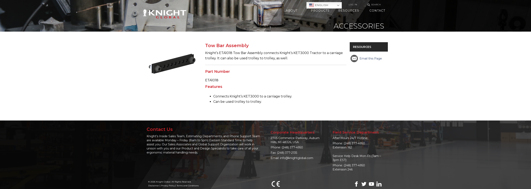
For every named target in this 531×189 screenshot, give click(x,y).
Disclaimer (153, 185)
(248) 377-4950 (292, 147)
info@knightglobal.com (296, 158)
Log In (353, 4)
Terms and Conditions (188, 185)
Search (373, 4)
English (318, 5)
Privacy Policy (168, 185)
